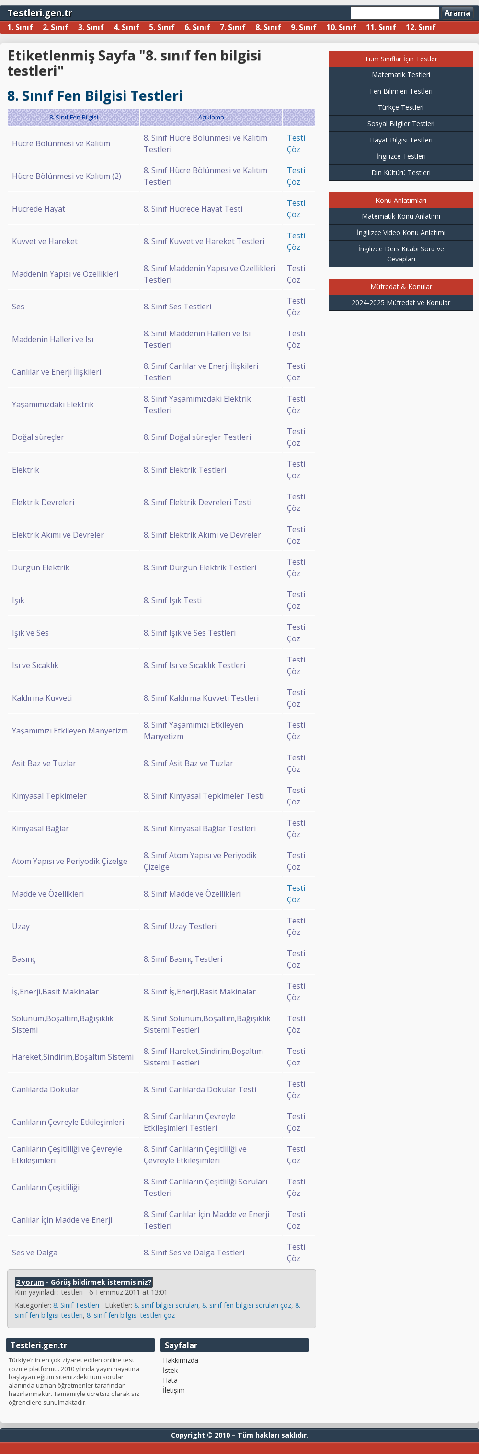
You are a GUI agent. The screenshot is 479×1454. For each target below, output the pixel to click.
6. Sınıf (197, 27)
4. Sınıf (126, 27)
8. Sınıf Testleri (76, 1305)
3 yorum (30, 1282)
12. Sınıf (421, 27)
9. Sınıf (304, 27)
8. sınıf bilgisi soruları (166, 1305)
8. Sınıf (268, 27)
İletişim (174, 1390)
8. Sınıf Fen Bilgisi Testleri (95, 95)
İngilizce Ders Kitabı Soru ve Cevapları (401, 253)
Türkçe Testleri (401, 107)
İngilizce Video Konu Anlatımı (401, 232)
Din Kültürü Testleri (401, 172)
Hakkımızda (180, 1360)
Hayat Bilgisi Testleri (401, 139)
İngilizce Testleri (401, 156)
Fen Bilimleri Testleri (401, 90)
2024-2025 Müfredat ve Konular (401, 302)
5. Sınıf (162, 27)
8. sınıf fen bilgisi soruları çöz (246, 1305)
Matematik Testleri (401, 74)
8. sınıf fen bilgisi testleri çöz (131, 1315)
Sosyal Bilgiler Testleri (401, 123)
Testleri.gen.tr (39, 12)
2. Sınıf (55, 27)
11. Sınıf (381, 27)
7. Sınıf (233, 27)
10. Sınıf (341, 27)
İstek (170, 1370)
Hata (170, 1380)
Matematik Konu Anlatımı (401, 216)
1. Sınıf (20, 27)
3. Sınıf (91, 27)
